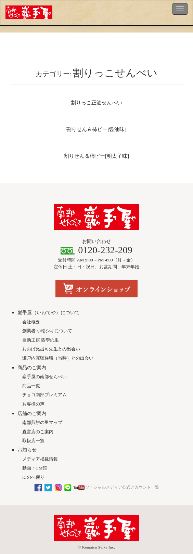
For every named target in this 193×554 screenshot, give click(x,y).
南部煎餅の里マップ (42, 411)
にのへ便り (33, 465)
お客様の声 (33, 392)
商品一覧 (31, 374)
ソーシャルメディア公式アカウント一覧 (96, 475)
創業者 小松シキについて (47, 319)
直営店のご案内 (37, 420)
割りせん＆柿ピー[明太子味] (96, 156)
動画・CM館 (34, 456)
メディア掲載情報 (40, 447)
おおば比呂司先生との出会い (51, 337)
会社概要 (31, 310)
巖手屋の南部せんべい (44, 365)
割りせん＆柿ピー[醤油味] (96, 129)
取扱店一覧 (33, 429)
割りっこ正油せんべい (96, 102)
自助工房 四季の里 (40, 328)
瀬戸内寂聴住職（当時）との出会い (57, 346)
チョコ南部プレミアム (44, 383)
